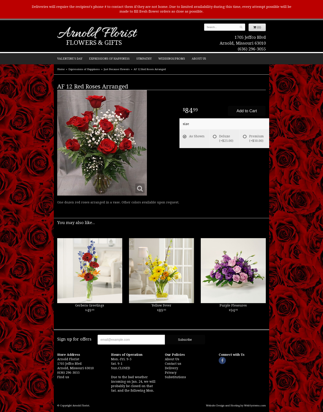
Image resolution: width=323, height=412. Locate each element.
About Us (199, 58)
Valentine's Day (69, 58)
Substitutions (175, 377)
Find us (63, 377)
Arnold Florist (96, 34)
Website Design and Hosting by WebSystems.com (236, 405)
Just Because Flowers (117, 69)
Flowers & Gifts (94, 42)
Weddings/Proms (171, 58)
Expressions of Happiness (109, 58)
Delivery (171, 368)
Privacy (171, 372)
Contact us (173, 363)
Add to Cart (246, 111)
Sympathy (144, 58)
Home (61, 69)
